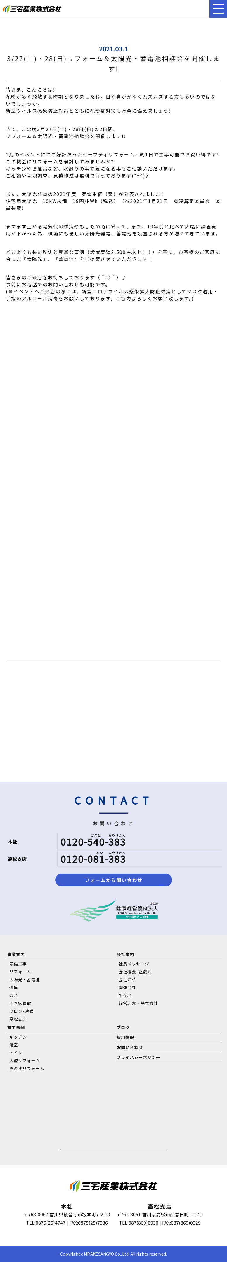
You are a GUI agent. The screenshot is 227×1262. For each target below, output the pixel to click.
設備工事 (18, 964)
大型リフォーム (24, 1060)
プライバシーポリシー (138, 1057)
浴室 (13, 1045)
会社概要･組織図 (135, 972)
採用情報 (125, 1037)
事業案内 (16, 954)
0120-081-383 (93, 858)
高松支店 (18, 1019)
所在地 (125, 995)
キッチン (18, 1037)
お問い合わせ (130, 1047)
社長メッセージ (134, 964)
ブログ (123, 1027)
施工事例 (16, 1027)
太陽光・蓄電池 (24, 979)
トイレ (15, 1053)
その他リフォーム (26, 1068)
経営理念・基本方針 (138, 1003)
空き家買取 (20, 1003)
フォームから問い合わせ (114, 880)
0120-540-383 (93, 841)
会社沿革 (127, 979)
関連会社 (127, 987)
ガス (13, 995)
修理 (13, 987)
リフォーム (20, 972)
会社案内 (125, 954)
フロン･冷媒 (21, 1011)
